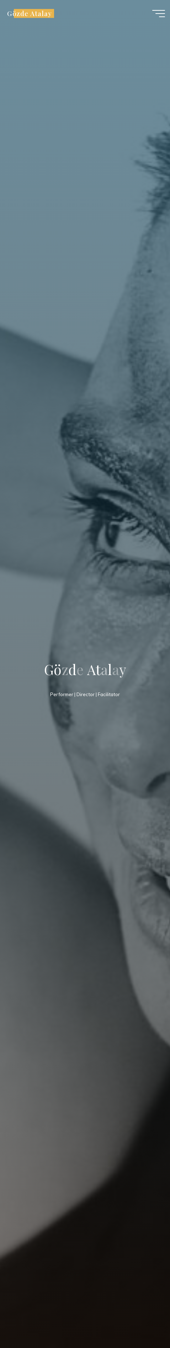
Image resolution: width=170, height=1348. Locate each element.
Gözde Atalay (29, 13)
